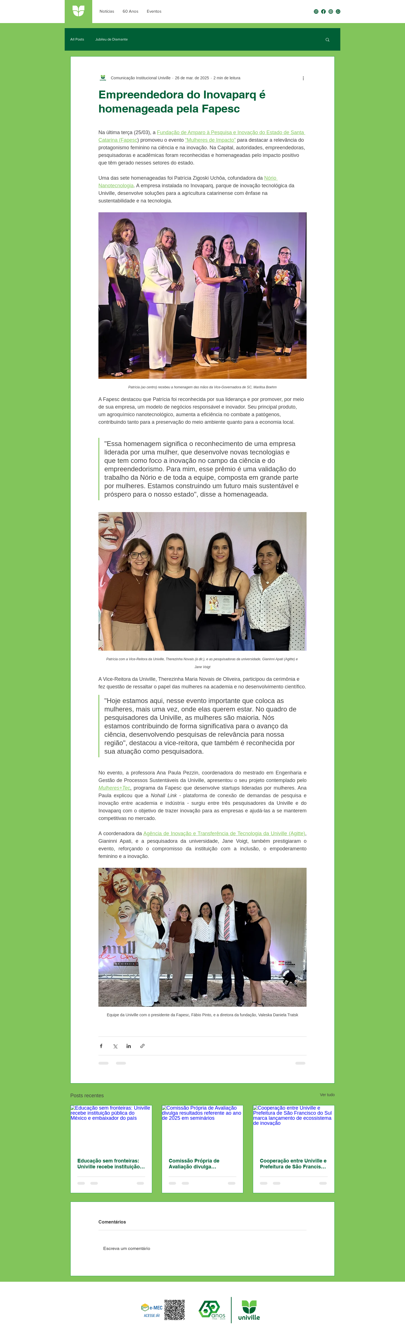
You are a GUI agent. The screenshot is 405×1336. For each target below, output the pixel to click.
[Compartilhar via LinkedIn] (128, 1046)
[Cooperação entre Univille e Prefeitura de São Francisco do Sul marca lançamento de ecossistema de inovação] (293, 1128)
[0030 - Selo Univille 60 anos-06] (330, 11)
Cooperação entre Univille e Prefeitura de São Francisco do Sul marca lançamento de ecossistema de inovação (293, 1164)
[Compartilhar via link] (142, 1046)
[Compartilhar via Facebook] (101, 1046)
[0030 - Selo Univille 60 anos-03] (323, 11)
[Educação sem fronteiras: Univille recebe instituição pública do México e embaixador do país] (111, 1128)
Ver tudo (327, 1094)
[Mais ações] (303, 78)
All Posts (77, 39)
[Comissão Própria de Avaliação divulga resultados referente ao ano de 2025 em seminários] (202, 1128)
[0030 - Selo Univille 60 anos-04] (316, 11)
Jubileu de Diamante (111, 39)
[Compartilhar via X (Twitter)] (115, 1046)
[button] (327, 39)
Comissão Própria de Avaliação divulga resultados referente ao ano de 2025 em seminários (202, 1164)
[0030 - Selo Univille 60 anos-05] (338, 11)
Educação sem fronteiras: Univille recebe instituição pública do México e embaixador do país (108, 1164)
